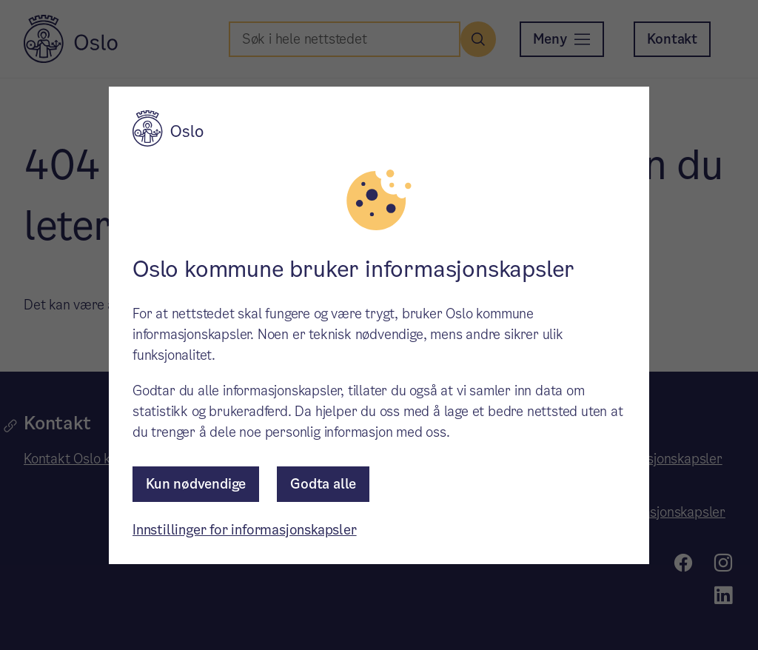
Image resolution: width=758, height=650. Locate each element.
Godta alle (323, 484)
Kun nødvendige (196, 484)
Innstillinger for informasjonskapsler (245, 529)
